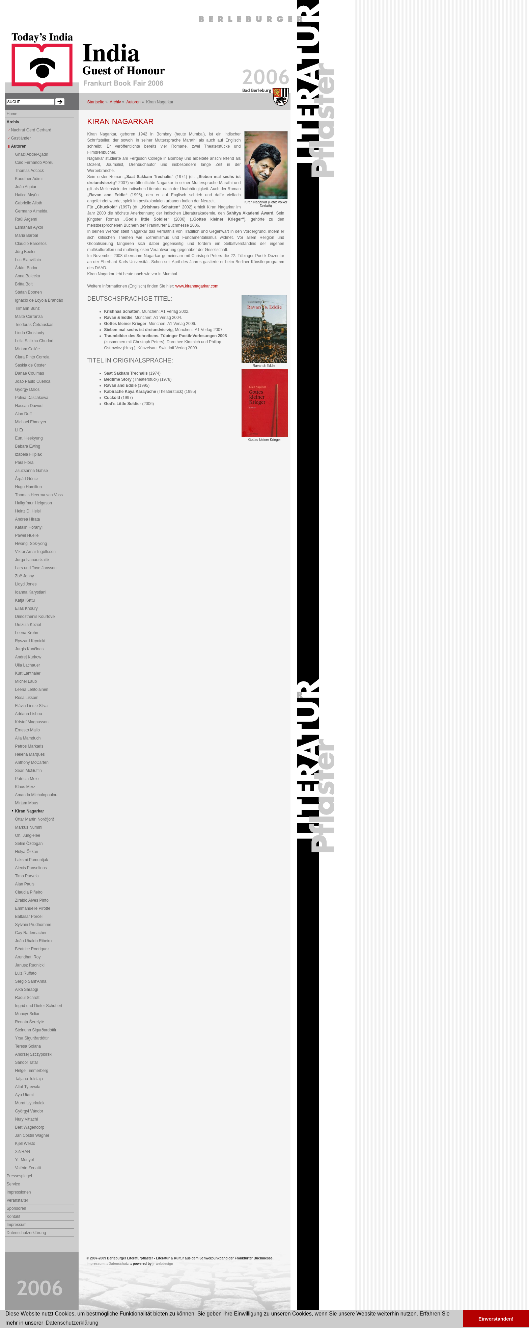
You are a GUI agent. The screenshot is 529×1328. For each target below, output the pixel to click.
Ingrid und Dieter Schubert (38, 1005)
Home (12, 113)
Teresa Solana (28, 1046)
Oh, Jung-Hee (27, 835)
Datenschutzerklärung (26, 1232)
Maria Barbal (26, 235)
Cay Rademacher (31, 932)
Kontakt (14, 1216)
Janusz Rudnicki (30, 965)
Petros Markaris (29, 746)
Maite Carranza (29, 316)
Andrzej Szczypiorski (34, 1054)
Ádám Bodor (26, 268)
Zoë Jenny (24, 576)
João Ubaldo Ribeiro (33, 940)
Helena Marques (30, 754)
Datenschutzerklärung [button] (72, 1323)
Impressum (17, 1224)
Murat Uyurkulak (30, 1103)
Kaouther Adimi (29, 178)
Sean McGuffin (28, 770)
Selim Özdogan (29, 843)
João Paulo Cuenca (33, 381)
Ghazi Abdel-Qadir (31, 154)
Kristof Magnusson (32, 722)
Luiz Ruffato (26, 973)
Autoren (134, 102)
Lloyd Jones (26, 584)
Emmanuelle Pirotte (33, 908)
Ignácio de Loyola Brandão (39, 300)
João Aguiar (25, 186)
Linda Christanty (30, 332)
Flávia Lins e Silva (31, 705)
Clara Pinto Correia (32, 357)
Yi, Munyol (24, 1159)
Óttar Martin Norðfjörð (34, 819)
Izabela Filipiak (28, 454)
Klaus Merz (25, 786)
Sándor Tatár (26, 1062)
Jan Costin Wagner (32, 1135)
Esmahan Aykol (29, 227)
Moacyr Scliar (27, 1013)
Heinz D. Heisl (28, 511)
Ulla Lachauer (27, 665)
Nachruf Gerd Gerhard (31, 130)
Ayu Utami (24, 1095)
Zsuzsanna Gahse (31, 470)
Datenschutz (119, 1264)
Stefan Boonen (28, 292)
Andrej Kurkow (28, 657)
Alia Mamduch (28, 738)
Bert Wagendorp (30, 1127)
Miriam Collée (27, 349)
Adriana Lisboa (28, 713)
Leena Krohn (26, 632)
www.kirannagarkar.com (196, 286)
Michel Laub (26, 681)
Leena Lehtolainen (32, 689)
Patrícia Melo (27, 778)
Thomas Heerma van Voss (39, 495)
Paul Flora (24, 462)
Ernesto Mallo (27, 730)
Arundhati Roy (28, 957)
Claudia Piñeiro (29, 892)
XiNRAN (22, 1151)
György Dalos (27, 389)
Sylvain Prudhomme (33, 924)
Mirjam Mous (26, 803)
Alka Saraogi (26, 989)
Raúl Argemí (26, 219)
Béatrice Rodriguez (32, 949)
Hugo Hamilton (28, 486)
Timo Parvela (27, 876)
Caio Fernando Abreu (34, 162)
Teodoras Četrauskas (34, 324)
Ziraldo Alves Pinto (32, 900)
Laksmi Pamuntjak (31, 859)
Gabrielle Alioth (29, 203)
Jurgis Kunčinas (29, 649)
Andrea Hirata (27, 519)
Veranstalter (17, 1200)
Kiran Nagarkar (29, 811)
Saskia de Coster (30, 365)
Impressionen (19, 1192)
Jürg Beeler (25, 251)
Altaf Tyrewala (27, 1086)
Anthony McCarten (32, 762)
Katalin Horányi (29, 527)
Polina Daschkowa (32, 397)
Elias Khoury (26, 608)
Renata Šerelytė (29, 1022)
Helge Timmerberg (32, 1070)
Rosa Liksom (26, 697)
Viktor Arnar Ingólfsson (35, 551)
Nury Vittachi (26, 1119)
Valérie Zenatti (28, 1168)
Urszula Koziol (28, 624)
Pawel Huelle (27, 535)
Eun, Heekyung (29, 438)
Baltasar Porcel (29, 916)
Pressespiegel (19, 1176)
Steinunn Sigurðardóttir (36, 1030)
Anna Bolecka (27, 276)
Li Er (19, 430)
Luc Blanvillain (28, 259)
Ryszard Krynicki (30, 640)
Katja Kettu (25, 600)
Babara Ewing (27, 446)
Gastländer (21, 138)
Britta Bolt (24, 284)
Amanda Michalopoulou (36, 795)
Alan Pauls (24, 884)
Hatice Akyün (27, 195)
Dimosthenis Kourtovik (35, 616)
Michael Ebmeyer (31, 422)
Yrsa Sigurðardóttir (32, 1038)
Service (13, 1184)
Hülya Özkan (26, 851)
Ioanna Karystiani (31, 592)
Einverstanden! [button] (495, 1319)
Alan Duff (23, 413)
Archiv (115, 102)
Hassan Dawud (29, 405)
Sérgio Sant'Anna (31, 981)
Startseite (96, 102)
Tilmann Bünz (27, 308)
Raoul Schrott (27, 997)
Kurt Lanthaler (27, 673)
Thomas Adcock (29, 170)
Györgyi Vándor (29, 1111)
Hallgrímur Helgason (33, 503)
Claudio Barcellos (31, 243)
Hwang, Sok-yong (31, 543)
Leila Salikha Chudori (34, 341)
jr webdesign (162, 1264)
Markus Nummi (29, 827)
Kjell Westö (25, 1143)
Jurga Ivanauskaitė (32, 559)
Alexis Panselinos (31, 868)
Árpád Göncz (27, 478)
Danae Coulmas (29, 373)
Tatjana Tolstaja (29, 1078)
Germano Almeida (31, 211)
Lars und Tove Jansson (36, 568)
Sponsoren (16, 1208)
